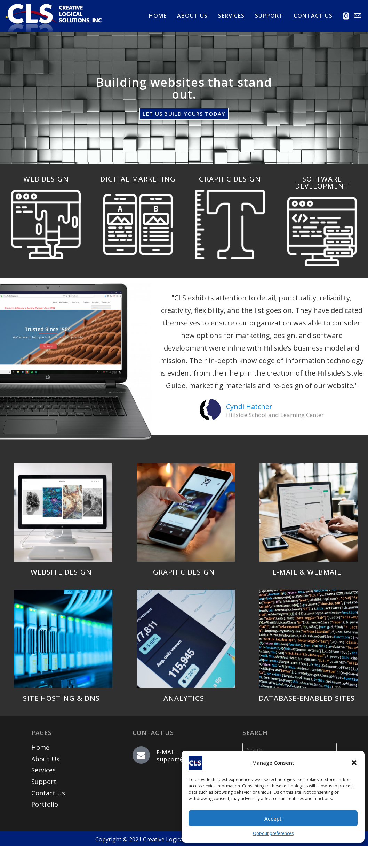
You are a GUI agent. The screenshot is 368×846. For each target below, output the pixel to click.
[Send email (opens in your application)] (357, 16)
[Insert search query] (289, 749)
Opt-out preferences (273, 833)
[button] (354, 762)
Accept (273, 818)
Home (40, 747)
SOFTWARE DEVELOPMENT (322, 182)
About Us (45, 759)
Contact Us (48, 793)
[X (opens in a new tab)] (346, 16)
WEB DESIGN (46, 179)
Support (43, 781)
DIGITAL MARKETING (138, 179)
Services (43, 770)
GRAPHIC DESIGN (230, 179)
